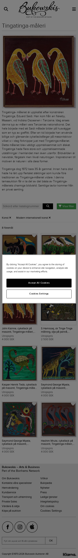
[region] (39, 278)
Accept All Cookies (39, 283)
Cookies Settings (39, 294)
